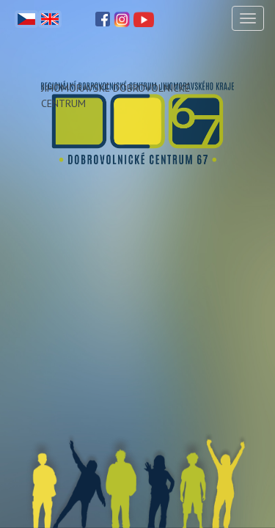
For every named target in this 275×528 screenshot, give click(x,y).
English (50, 19)
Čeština (26, 19)
